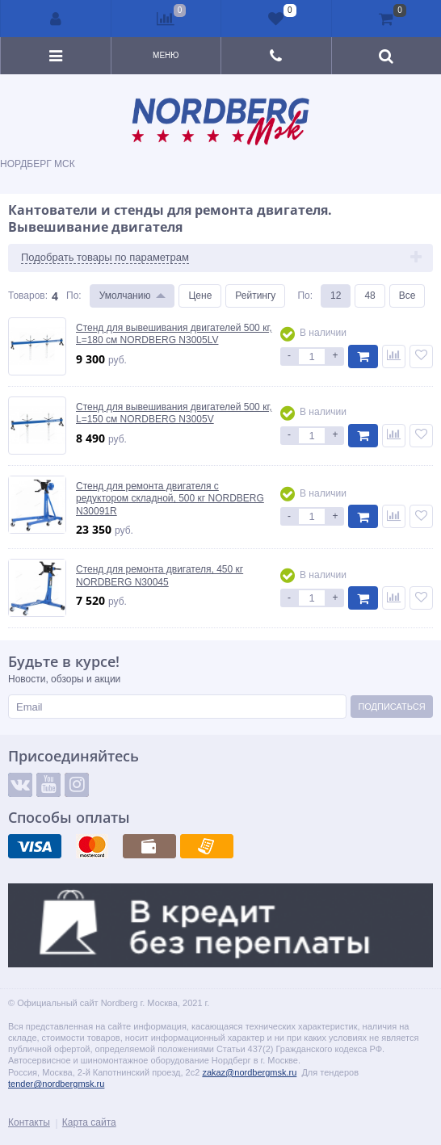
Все (407, 295)
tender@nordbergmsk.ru (56, 1083)
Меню (165, 55)
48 (369, 295)
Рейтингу (255, 295)
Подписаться (391, 706)
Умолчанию (125, 295)
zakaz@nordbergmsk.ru (249, 1072)
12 (335, 295)
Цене (200, 295)
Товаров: (28, 295)
